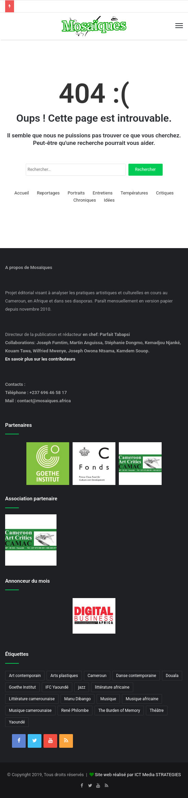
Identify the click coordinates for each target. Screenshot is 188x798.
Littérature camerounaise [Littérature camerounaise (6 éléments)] (32, 698)
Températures (134, 192)
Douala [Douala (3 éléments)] (172, 675)
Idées (109, 200)
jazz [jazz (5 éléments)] (81, 687)
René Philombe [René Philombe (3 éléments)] (75, 710)
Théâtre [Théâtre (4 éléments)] (157, 710)
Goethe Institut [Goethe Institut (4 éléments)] (22, 687)
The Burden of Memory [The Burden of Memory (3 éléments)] (119, 710)
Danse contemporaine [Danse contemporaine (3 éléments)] (136, 675)
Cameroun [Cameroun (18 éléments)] (97, 675)
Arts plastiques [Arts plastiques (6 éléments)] (64, 675)
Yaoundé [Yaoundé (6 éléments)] (17, 722)
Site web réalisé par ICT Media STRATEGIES (138, 774)
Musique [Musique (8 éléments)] (108, 698)
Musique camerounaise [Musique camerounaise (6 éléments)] (30, 710)
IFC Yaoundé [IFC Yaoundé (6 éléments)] (57, 687)
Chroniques (84, 200)
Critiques (165, 192)
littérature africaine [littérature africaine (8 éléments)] (112, 687)
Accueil (21, 192)
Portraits (76, 192)
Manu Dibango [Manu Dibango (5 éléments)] (77, 698)
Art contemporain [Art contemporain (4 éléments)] (25, 675)
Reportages (48, 192)
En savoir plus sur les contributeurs (40, 359)
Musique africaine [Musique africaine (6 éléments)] (142, 698)
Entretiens (103, 192)
